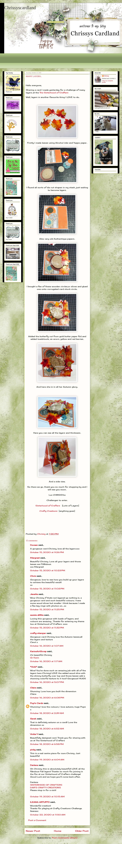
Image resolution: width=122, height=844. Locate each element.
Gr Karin (34, 657)
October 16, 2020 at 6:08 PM (47, 697)
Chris (33, 576)
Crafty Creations (48, 511)
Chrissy (106, 76)
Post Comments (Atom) (64, 838)
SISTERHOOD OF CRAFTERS (46, 785)
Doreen (34, 545)
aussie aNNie (37, 615)
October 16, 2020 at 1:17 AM (46, 661)
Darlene (34, 765)
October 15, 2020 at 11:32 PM (47, 627)
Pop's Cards (36, 703)
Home (57, 830)
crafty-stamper (38, 633)
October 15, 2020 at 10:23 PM (47, 570)
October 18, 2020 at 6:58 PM (47, 744)
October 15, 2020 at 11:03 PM (47, 588)
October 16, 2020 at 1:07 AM (46, 646)
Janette (34, 594)
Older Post (82, 830)
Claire (33, 688)
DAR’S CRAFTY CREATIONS (45, 787)
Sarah (33, 718)
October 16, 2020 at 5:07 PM (47, 682)
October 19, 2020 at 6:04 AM (47, 759)
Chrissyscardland (20, 7)
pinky (33, 749)
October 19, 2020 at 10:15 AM (47, 796)
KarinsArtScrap (38, 651)
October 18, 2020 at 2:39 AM (47, 713)
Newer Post (33, 830)
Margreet (35, 558)
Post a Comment (37, 820)
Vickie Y (34, 734)
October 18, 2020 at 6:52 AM (47, 728)
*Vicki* (33, 667)
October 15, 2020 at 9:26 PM (47, 552)
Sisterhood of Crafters (47, 505)
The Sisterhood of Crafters (53, 92)
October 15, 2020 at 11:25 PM (47, 609)
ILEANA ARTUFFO (40, 802)
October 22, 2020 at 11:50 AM (47, 814)
